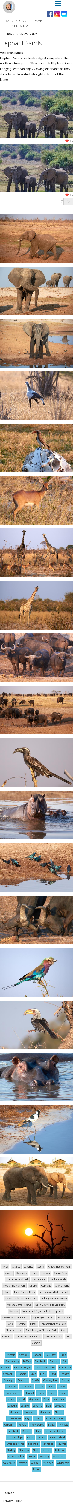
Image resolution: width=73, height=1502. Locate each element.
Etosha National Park (14, 1285)
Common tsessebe (45, 1367)
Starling (11, 1450)
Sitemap (8, 1493)
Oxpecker (9, 1424)
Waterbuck (9, 1462)
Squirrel (61, 1443)
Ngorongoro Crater (43, 1317)
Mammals (15, 1412)
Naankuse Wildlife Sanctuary (50, 1304)
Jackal (22, 1399)
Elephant (64, 1374)
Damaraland (39, 1279)
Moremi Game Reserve (19, 1304)
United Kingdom (53, 1336)
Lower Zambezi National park (21, 1298)
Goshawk (11, 1386)
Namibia (13, 1311)
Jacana (11, 1399)
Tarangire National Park (28, 1336)
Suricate (47, 1450)
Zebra (36, 1469)
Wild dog (48, 1462)
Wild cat (35, 1462)
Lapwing (12, 1405)
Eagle (43, 1374)
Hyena (51, 1393)
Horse (41, 1393)
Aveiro (8, 1273)
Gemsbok (22, 1380)
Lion (48, 1405)
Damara (22, 1374)
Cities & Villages (22, 1367)
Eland (53, 1374)
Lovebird (59, 1405)
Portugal (21, 1323)
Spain (63, 1330)
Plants (51, 1424)
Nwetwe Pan (64, 1317)
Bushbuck (40, 1361)
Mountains (45, 1412)
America (28, 1266)
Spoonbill (33, 1443)
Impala (63, 1393)
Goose (65, 1380)
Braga (34, 1273)
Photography (37, 1424)
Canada (46, 1273)
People (22, 1424)
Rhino (38, 1431)
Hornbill (29, 1393)
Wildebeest (63, 1462)
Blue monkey (12, 1361)
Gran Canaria (62, 1285)
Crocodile (8, 1374)
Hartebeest (27, 1386)
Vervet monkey (16, 1456)
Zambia (36, 1342)
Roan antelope (15, 1437)
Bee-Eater (51, 1354)
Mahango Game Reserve (54, 1298)
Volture (32, 1456)
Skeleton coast (14, 1330)
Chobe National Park (17, 1279)
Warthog (44, 1456)
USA (68, 1336)
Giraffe (35, 1380)
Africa (20, 21)
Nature (58, 1412)
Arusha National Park (59, 1266)
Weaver (23, 1462)
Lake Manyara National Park (54, 1292)
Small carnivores (15, 1443)
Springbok (47, 1443)
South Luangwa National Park (41, 1330)
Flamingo (8, 1380)
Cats (64, 1361)
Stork (36, 1450)
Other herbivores (55, 1418)
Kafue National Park (24, 1292)
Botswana (35, 21)
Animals (11, 1354)
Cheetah (5, 1367)
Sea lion (41, 1437)
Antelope (24, 1354)
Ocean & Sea (14, 1418)
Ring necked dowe (54, 1431)
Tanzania (6, 1336)
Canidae (53, 1361)
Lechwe (25, 1405)
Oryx (27, 1418)
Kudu (46, 1399)
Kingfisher (34, 1399)
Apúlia (40, 1266)
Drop (33, 1374)
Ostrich (38, 1418)
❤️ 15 (69, 141)
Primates (63, 1424)
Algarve (16, 1266)
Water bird (58, 1456)
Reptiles (26, 1431)
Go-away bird (50, 1380)
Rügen (33, 1323)
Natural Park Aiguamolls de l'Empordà (42, 1311)
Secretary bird (57, 1437)
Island (7, 1292)
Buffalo (27, 1361)
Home (6, 21)
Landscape (59, 1399)
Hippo (62, 1386)
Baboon (37, 1354)
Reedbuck (13, 1431)
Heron (40, 1386)
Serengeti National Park (53, 1323)
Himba (51, 1386)
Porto (10, 1323)
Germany (46, 1285)
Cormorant (65, 1367)
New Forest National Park (15, 1317)
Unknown (60, 1450)
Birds (63, 1354)
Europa (33, 1285)
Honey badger (13, 1393)
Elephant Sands (21, 43)
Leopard (37, 1405)
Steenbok (24, 1450)
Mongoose (30, 1412)
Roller (30, 1437)
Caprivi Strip (60, 1273)
